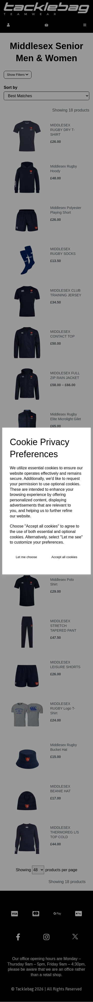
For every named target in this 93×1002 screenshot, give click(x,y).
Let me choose (26, 557)
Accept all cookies (64, 557)
